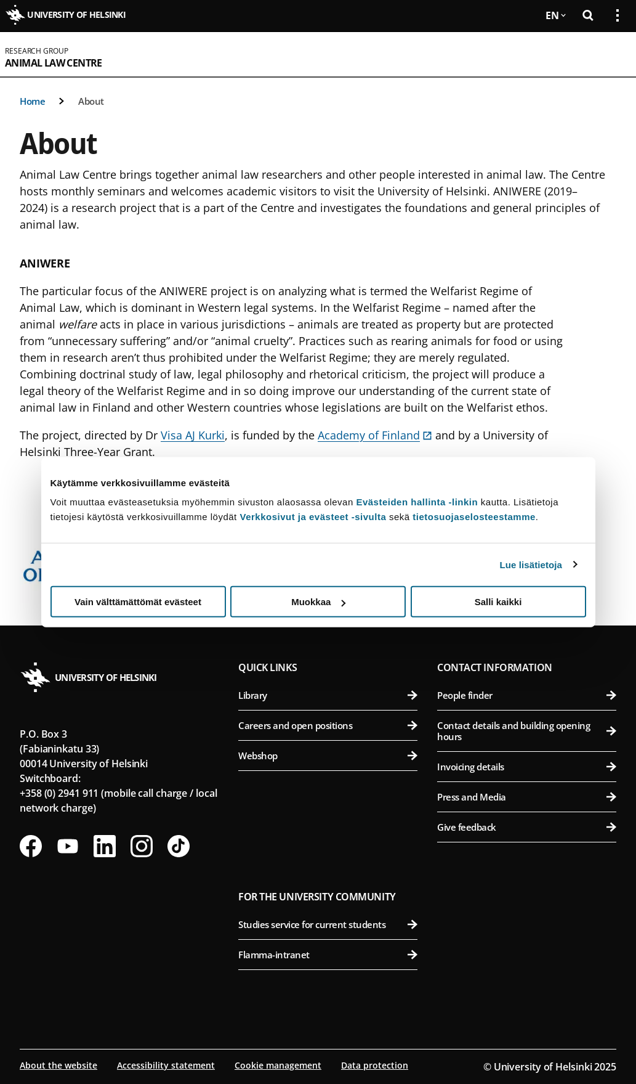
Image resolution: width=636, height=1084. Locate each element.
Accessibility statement (166, 1065)
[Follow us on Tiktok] (178, 846)
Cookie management (278, 1065)
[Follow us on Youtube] (68, 846)
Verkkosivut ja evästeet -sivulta (313, 516)
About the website (58, 1065)
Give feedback (526, 827)
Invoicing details (526, 766)
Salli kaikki (498, 602)
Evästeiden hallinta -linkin (417, 502)
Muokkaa (318, 602)
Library (327, 695)
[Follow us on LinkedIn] (105, 846)
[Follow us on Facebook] (31, 846)
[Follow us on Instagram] (142, 846)
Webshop (327, 755)
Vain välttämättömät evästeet (137, 602)
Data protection (374, 1065)
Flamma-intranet (327, 954)
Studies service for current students (327, 924)
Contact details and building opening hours (526, 731)
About (91, 101)
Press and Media (526, 797)
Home (32, 101)
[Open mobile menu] (612, 54)
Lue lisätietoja (531, 564)
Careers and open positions (327, 725)
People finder (526, 695)
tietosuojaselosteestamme (474, 516)
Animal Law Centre (53, 63)
